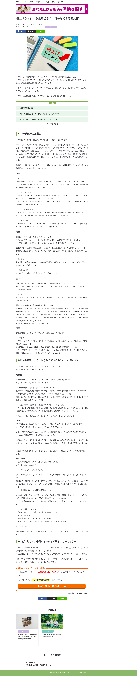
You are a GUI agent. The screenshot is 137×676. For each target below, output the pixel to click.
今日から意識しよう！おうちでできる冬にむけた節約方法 (39, 114)
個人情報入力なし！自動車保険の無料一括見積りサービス (39, 664)
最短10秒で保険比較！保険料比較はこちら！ (51, 586)
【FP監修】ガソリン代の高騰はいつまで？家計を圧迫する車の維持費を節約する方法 (27, 637)
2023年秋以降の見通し (27, 108)
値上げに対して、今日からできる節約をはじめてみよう (39, 119)
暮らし (31, 2)
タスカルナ (24, 2)
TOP (17, 2)
